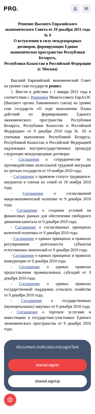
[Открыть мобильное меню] (86, 8)
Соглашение (28, 159)
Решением (39, 97)
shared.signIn (47, 365)
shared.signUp (47, 381)
